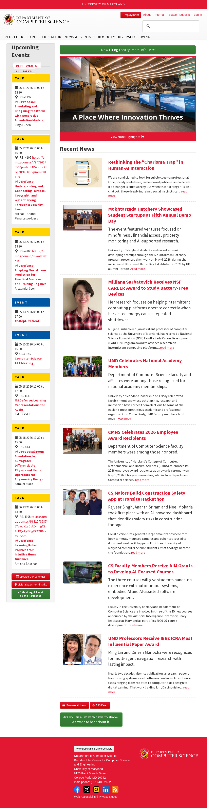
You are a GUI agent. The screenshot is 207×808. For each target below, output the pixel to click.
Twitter (86, 789)
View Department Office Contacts (94, 748)
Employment (131, 15)
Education (51, 37)
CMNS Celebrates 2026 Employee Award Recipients (143, 435)
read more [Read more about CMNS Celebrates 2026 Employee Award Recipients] (142, 480)
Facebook (77, 789)
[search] (170, 26)
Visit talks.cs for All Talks (30, 584)
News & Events (78, 37)
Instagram (96, 789)
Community (104, 37)
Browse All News (74, 705)
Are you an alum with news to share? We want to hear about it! (91, 719)
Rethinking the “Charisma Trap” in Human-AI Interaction (145, 165)
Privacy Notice (108, 796)
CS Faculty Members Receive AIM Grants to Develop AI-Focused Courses (150, 569)
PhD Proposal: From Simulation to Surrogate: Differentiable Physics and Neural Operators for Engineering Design (29, 465)
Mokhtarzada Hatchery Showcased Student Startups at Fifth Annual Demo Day (149, 215)
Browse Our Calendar (30, 576)
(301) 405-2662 (101, 782)
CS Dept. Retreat (27, 321)
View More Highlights (128, 137)
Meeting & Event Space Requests (31, 594)
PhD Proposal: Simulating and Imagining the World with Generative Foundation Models (30, 111)
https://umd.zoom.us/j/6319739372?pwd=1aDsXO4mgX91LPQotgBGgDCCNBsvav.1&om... (31, 526)
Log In (198, 14)
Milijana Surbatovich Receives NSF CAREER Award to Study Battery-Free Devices (148, 288)
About (147, 14)
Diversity (126, 37)
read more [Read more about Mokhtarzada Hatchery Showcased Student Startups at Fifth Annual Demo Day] (138, 269)
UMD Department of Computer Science (36, 19)
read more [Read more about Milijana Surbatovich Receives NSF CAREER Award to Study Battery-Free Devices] (167, 347)
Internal (159, 14)
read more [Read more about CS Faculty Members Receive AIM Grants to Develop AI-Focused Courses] (136, 625)
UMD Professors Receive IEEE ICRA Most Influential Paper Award (150, 641)
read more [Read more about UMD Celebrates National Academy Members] (124, 419)
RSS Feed (100, 705)
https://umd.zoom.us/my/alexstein (31, 256)
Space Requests (179, 14)
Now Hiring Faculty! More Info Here (128, 49)
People (11, 37)
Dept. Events (28, 65)
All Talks (24, 71)
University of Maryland (103, 4)
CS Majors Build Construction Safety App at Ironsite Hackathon (146, 496)
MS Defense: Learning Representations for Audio (30, 405)
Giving (144, 37)
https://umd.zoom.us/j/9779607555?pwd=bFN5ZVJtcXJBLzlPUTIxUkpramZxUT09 (31, 167)
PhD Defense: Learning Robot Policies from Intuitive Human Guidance (26, 550)
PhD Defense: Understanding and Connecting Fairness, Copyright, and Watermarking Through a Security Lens (30, 195)
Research (30, 37)
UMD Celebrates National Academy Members (145, 363)
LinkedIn (105, 789)
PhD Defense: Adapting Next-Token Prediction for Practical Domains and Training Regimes (30, 274)
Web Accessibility (85, 796)
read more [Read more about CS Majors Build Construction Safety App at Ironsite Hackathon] (138, 552)
